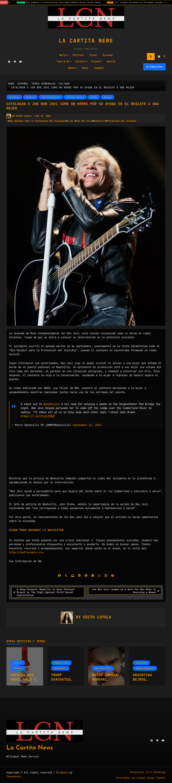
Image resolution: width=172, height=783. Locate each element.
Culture (81, 61)
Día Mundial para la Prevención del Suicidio (37, 121)
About (72, 68)
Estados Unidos (75, 97)
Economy (108, 55)
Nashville (99, 121)
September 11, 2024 (87, 425)
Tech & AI (64, 61)
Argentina (141, 662)
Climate (96, 61)
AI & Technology (156, 772)
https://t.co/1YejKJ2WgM (38, 416)
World (64, 55)
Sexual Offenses (145, 668)
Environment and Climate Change (135, 777)
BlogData (62, 772)
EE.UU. (70, 121)
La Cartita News (86, 40)
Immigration (137, 772)
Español (99, 68)
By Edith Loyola (18, 116)
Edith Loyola (97, 617)
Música (107, 97)
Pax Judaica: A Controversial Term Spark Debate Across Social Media (67, 2)
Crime (93, 55)
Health (111, 61)
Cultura (30, 97)
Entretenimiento (51, 97)
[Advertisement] (86, 454)
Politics (78, 55)
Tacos (84, 68)
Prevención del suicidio (121, 121)
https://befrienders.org (26, 552)
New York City (103, 668)
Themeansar (13, 776)
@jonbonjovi (51, 404)
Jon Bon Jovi (83, 121)
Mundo (94, 97)
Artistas (14, 97)
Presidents (60, 668)
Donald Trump (61, 662)
